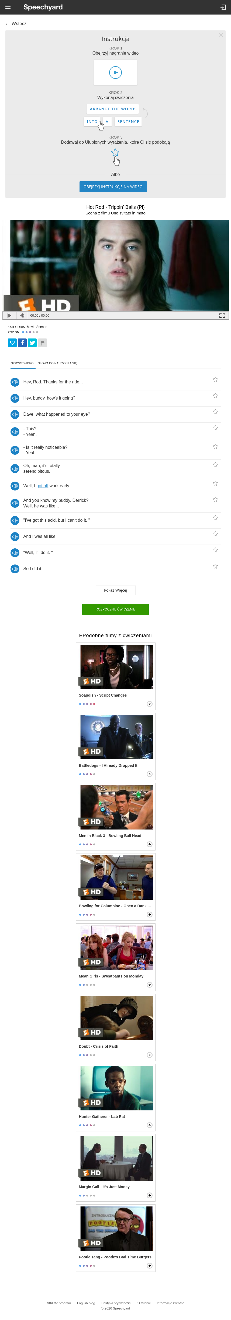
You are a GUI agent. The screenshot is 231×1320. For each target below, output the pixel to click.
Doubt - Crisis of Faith (98, 1046)
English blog (86, 1303)
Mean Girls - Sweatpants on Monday (111, 976)
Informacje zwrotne (170, 1303)
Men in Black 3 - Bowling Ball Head (110, 836)
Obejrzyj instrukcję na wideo (113, 186)
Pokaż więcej (115, 590)
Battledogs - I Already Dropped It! (109, 765)
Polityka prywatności (116, 1303)
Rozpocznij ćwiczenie (115, 609)
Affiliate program (59, 1303)
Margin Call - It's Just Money (104, 1187)
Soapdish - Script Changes (103, 695)
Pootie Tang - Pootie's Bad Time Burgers (115, 1257)
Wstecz (19, 23)
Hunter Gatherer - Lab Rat (102, 1116)
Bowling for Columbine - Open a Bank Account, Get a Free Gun (116, 906)
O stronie (144, 1303)
